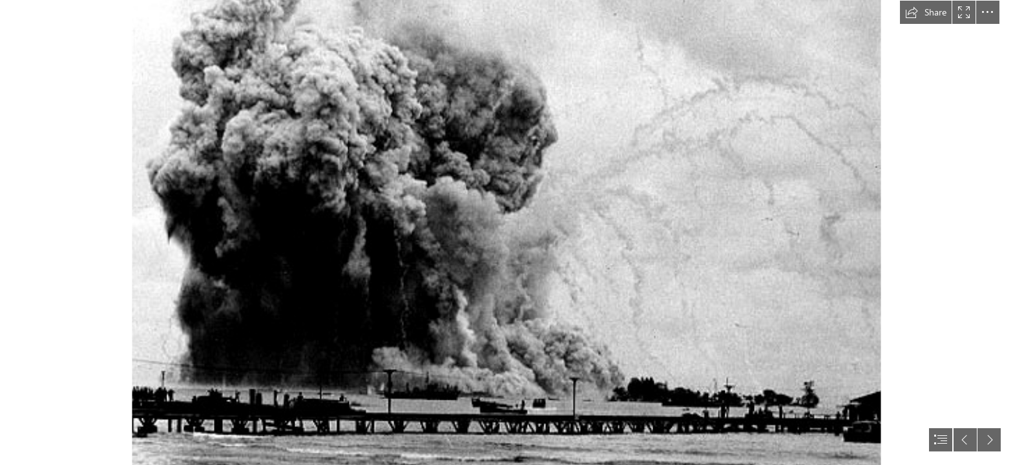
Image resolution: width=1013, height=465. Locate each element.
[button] (926, 12)
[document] (506, 232)
